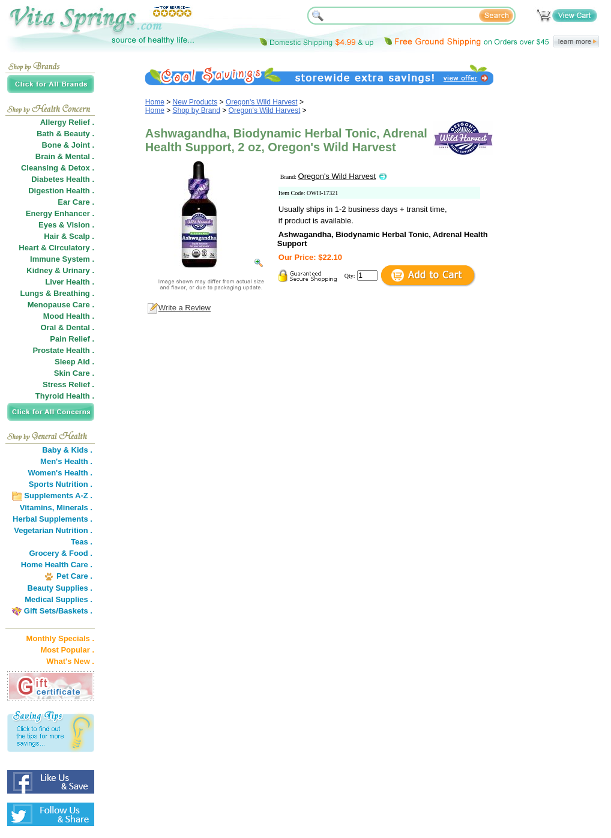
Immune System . (62, 259)
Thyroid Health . (64, 395)
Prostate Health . (63, 350)
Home (154, 102)
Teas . (81, 541)
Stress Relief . (68, 384)
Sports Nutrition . (60, 484)
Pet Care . (74, 575)
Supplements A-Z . (58, 495)
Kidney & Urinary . (60, 270)
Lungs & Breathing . (57, 293)
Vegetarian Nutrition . (53, 530)
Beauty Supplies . (60, 587)
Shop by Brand (196, 110)
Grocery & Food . (60, 553)
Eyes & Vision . (66, 224)
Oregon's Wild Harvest (262, 102)
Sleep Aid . (74, 361)
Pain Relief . (72, 338)
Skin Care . (74, 373)
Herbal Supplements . (52, 518)
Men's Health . (66, 461)
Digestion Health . (61, 190)
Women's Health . (60, 472)
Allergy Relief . (67, 122)
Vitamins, (37, 507)
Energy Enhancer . (60, 213)
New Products (195, 102)
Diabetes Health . (62, 179)
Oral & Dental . (67, 327)
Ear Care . (76, 201)
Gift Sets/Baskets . (58, 610)
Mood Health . (68, 316)
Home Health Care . (56, 564)
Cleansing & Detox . (57, 167)
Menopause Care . (61, 304)
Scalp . (81, 236)
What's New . (70, 661)
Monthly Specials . (60, 638)
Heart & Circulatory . (56, 247)
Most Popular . (67, 649)
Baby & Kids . (67, 449)
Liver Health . (69, 281)
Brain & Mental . (64, 156)
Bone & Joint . (68, 144)
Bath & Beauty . (65, 133)
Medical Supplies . (58, 599)
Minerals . (74, 507)
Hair (51, 236)
